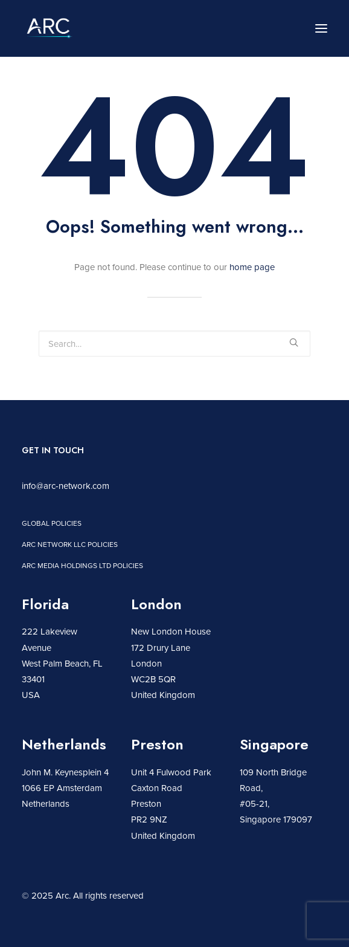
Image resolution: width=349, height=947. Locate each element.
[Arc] (49, 28)
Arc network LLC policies (70, 544)
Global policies (52, 523)
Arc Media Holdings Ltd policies (82, 565)
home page (252, 266)
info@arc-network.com (65, 485)
